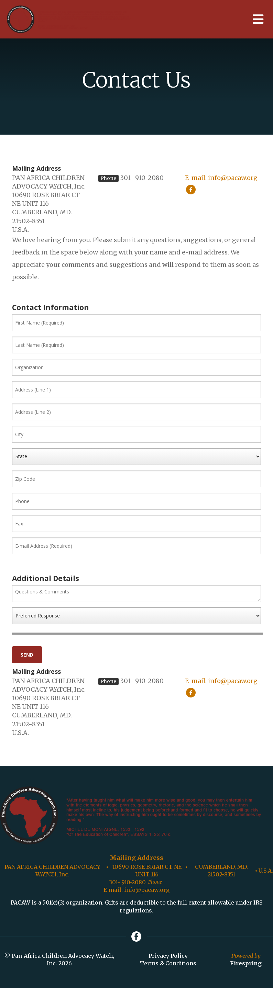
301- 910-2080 (142, 178)
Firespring (246, 963)
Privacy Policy (168, 955)
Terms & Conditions (168, 963)
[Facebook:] (191, 189)
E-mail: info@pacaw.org (221, 178)
